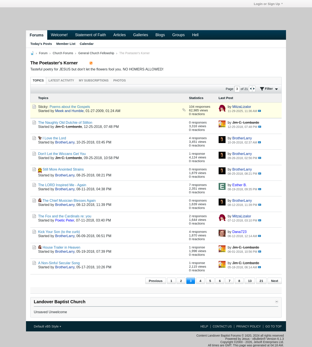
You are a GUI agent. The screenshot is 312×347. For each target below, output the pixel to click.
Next (274, 281)
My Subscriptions (94, 80)
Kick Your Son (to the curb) (59, 232)
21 (261, 281)
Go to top (273, 326)
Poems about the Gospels (70, 107)
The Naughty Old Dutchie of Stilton (65, 122)
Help (204, 326)
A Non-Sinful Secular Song (59, 263)
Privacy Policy (248, 326)
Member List (65, 44)
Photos (119, 80)
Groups (178, 35)
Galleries (140, 35)
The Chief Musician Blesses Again (69, 200)
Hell (195, 35)
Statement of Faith (90, 35)
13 (250, 281)
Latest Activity (61, 80)
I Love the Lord (54, 138)
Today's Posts (41, 44)
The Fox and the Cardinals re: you (64, 216)
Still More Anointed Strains (63, 169)
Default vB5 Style (47, 326)
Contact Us (222, 326)
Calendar (87, 44)
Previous (155, 281)
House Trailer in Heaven (61, 247)
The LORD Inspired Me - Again (62, 185)
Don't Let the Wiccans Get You (62, 154)
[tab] (38, 80)
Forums (37, 35)
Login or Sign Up (268, 4)
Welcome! (59, 35)
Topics (38, 80)
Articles (119, 35)
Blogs (160, 35)
